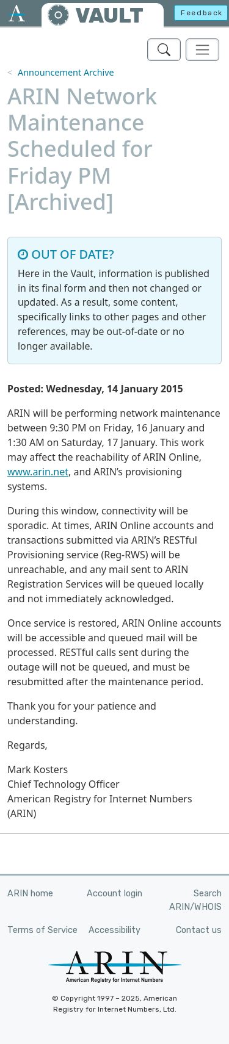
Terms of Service (42, 930)
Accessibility (114, 930)
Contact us (199, 930)
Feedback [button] (202, 13)
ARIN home (30, 893)
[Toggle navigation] (202, 49)
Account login (114, 893)
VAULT (109, 15)
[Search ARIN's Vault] (164, 49)
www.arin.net (37, 471)
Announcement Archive (66, 72)
